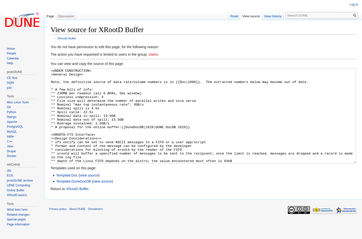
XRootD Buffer (66, 38)
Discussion (66, 16)
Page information (18, 224)
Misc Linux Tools (18, 102)
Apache (12, 122)
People (11, 53)
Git (9, 107)
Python (11, 112)
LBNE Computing (18, 185)
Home (11, 48)
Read (234, 16)
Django (11, 117)
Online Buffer (15, 190)
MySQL (12, 131)
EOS (10, 175)
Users (153, 54)
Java (10, 146)
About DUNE (77, 227)
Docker (11, 156)
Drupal (11, 151)
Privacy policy (57, 227)
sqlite (10, 136)
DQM (10, 83)
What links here (17, 209)
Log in (354, 4)
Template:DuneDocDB (73, 200)
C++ (10, 141)
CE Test (12, 78)
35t (9, 171)
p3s (9, 88)
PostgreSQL (15, 126)
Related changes (18, 214)
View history (273, 16)
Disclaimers (95, 227)
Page (50, 16)
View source (251, 16)
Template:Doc (67, 194)
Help (10, 63)
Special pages (16, 219)
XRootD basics (17, 195)
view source (89, 194)
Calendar (13, 58)
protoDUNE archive (20, 180)
